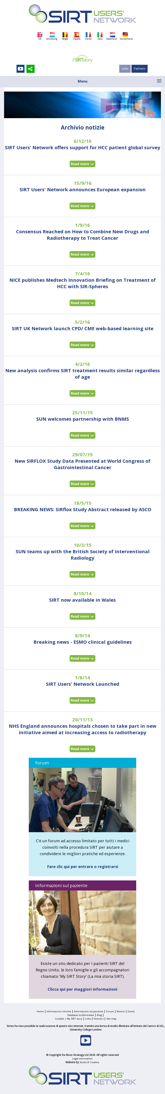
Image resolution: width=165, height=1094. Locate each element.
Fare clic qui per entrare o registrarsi (82, 866)
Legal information (82, 1058)
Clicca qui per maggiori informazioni (82, 989)
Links (124, 68)
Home (40, 1011)
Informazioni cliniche (59, 1011)
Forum (110, 1011)
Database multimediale (80, 1015)
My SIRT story (74, 1018)
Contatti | (61, 1018)
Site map (111, 1018)
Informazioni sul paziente (88, 1011)
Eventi (131, 1011)
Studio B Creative (89, 1062)
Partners (139, 68)
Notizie (121, 1011)
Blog (99, 1015)
